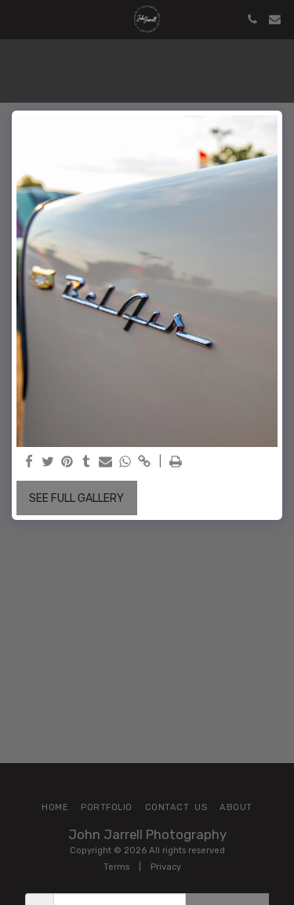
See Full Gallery (76, 498)
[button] (17, 19)
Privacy (166, 867)
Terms (116, 867)
